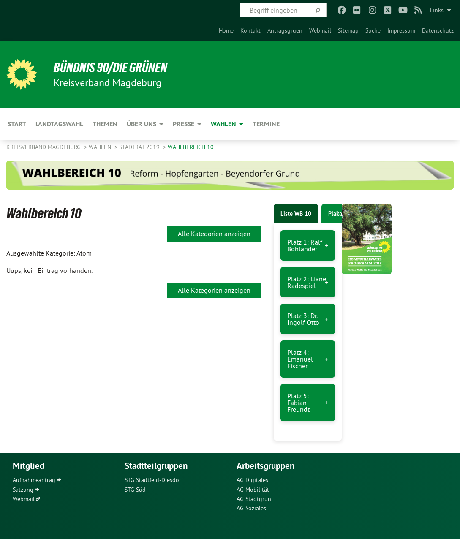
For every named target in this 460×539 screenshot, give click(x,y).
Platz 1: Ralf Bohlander (304, 245)
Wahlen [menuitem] (223, 124)
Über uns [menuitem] (141, 124)
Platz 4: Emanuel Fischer (300, 359)
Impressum (401, 30)
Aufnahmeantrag (34, 480)
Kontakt (250, 30)
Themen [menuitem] (105, 124)
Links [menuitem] (437, 10)
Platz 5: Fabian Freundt (298, 403)
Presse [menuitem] (183, 124)
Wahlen (101, 147)
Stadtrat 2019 (140, 147)
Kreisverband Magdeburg (44, 147)
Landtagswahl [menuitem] (59, 124)
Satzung (23, 489)
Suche (373, 30)
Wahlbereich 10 (191, 147)
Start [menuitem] (17, 124)
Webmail (320, 30)
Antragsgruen (284, 30)
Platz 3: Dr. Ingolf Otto (303, 319)
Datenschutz (438, 30)
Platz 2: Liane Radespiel (306, 282)
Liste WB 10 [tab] (295, 214)
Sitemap (348, 30)
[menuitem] (226, 30)
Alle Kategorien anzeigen (214, 233)
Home (226, 30)
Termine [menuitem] (266, 124)
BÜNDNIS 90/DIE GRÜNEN (110, 67)
